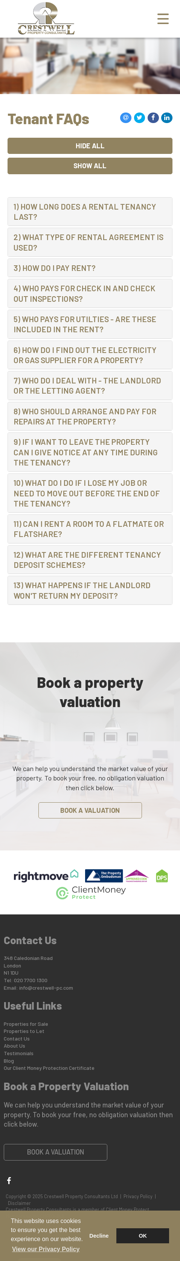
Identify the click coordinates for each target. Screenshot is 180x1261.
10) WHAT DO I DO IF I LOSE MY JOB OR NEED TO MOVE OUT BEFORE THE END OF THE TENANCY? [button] (87, 493)
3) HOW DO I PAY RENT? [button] (55, 267)
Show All (90, 165)
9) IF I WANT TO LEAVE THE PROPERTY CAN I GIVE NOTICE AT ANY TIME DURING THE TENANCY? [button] (86, 452)
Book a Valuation (90, 810)
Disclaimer (19, 1203)
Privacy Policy (138, 1196)
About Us (14, 1045)
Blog (9, 1060)
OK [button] (143, 1236)
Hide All (90, 145)
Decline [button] (98, 1236)
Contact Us (17, 1038)
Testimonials (19, 1053)
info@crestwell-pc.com (46, 987)
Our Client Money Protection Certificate (49, 1068)
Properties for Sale (26, 1024)
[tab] (90, 212)
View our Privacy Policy (45, 1249)
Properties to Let (24, 1031)
